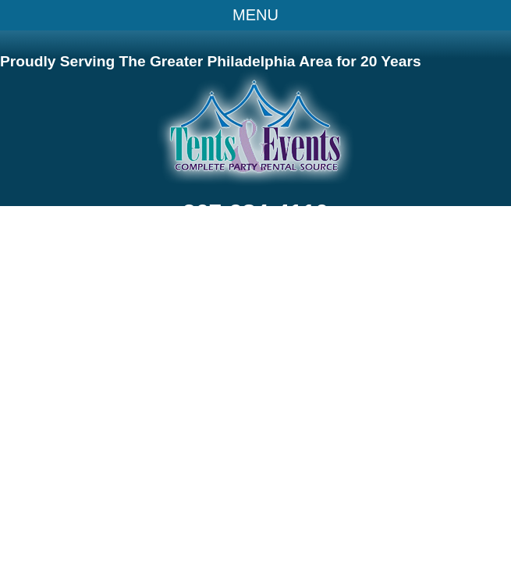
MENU (255, 14)
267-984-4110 (255, 212)
